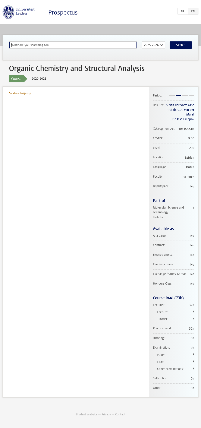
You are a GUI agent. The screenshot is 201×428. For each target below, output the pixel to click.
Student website (86, 414)
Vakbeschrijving (20, 93)
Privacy (106, 414)
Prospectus (63, 12)
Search (180, 45)
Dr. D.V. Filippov (183, 119)
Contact (120, 414)
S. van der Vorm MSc (180, 105)
